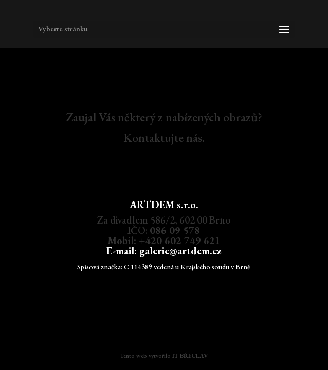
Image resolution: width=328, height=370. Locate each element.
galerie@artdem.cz (180, 250)
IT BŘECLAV (190, 355)
